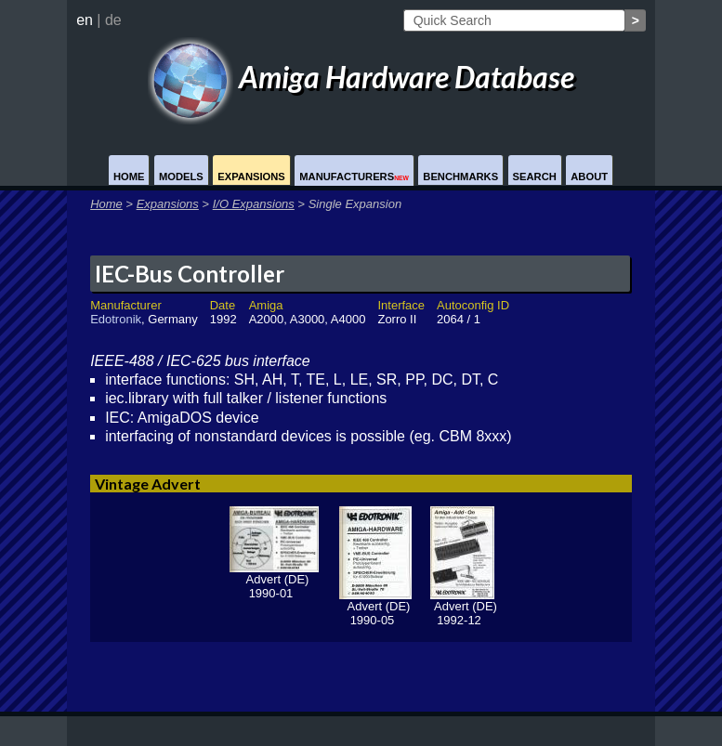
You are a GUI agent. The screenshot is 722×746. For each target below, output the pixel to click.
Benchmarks (460, 176)
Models (181, 176)
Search (535, 176)
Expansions (251, 176)
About (589, 176)
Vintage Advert (148, 483)
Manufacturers (354, 176)
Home (129, 176)
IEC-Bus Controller (189, 273)
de (113, 20)
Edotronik (115, 319)
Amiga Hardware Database (361, 77)
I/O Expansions (254, 204)
